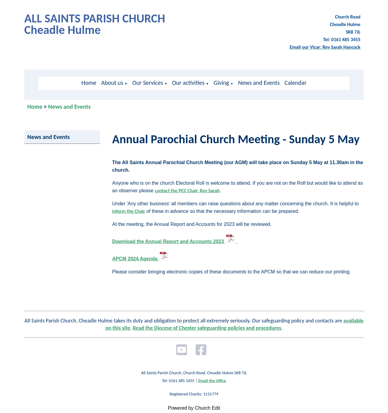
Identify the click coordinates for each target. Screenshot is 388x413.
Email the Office (212, 380)
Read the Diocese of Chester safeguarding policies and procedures (207, 328)
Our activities (188, 82)
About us (112, 82)
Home (89, 82)
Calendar (295, 82)
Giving (221, 82)
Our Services (147, 82)
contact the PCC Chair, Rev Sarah (187, 190)
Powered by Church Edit (194, 408)
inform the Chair (128, 211)
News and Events (259, 82)
